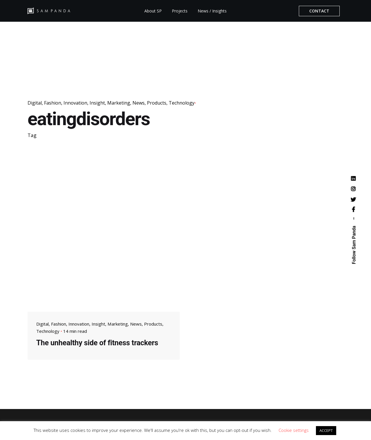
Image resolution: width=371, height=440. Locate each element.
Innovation (75, 103)
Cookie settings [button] (294, 430)
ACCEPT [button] (326, 430)
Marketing (118, 103)
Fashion (52, 103)
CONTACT (319, 11)
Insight (97, 103)
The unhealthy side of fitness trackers (97, 342)
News (138, 103)
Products (156, 103)
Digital (35, 103)
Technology (181, 103)
